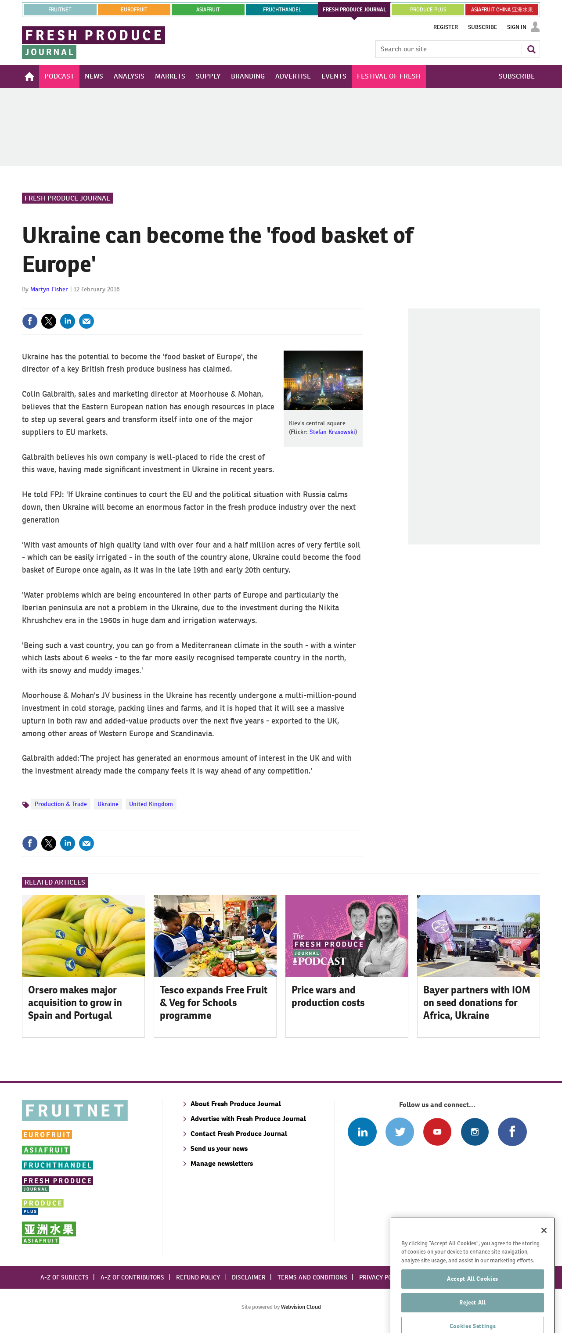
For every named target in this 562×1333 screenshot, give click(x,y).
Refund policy (198, 1277)
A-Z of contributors (132, 1277)
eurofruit (134, 9)
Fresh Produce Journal (67, 198)
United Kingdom (151, 804)
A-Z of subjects (64, 1277)
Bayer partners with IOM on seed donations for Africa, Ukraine (476, 1002)
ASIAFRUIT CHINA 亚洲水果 (502, 9)
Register (445, 27)
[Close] (544, 1258)
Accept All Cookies (472, 1306)
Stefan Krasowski (332, 432)
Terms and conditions (312, 1277)
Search (531, 49)
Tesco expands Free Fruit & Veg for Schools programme (213, 1002)
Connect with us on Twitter (399, 1132)
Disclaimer (249, 1277)
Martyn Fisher (49, 289)
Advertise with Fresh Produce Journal (248, 1118)
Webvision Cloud (301, 1307)
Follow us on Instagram (475, 1132)
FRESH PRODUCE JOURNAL (354, 9)
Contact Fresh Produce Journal (239, 1133)
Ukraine (108, 804)
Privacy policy (381, 1277)
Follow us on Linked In (362, 1132)
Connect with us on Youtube (437, 1132)
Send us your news (219, 1148)
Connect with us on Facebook (512, 1132)
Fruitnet (60, 9)
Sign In (516, 27)
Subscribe (482, 27)
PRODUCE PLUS (428, 9)
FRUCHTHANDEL (282, 9)
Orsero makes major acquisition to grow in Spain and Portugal (75, 1002)
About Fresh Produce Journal (236, 1103)
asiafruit (208, 9)
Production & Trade (61, 804)
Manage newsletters (222, 1163)
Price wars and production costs (328, 996)
